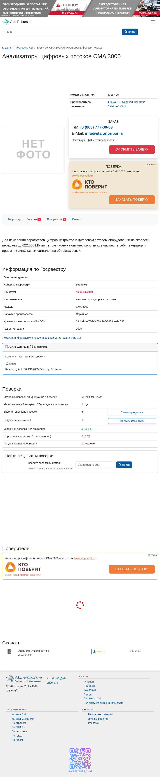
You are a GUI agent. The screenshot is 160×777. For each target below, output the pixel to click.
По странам (19, 723)
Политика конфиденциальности (103, 702)
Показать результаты (132, 412)
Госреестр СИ (92, 698)
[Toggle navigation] (153, 22)
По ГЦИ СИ (19, 727)
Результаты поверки (100, 714)
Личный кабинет (98, 718)
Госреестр (14, 219)
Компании (90, 690)
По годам (17, 739)
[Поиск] (60, 32)
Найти (124, 464)
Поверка (33, 219)
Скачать (77, 219)
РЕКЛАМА (151, 165)
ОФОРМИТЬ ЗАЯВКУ (131, 149)
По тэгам (17, 735)
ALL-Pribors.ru (17, 22)
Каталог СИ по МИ (23, 718)
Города (88, 694)
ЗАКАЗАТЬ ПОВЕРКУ (131, 199)
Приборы (89, 685)
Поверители (56, 219)
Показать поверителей (132, 421)
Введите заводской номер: (44, 462)
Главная (89, 681)
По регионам (19, 731)
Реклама (93, 723)
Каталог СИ (19, 714)
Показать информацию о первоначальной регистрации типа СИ (41, 337)
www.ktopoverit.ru (82, 175)
